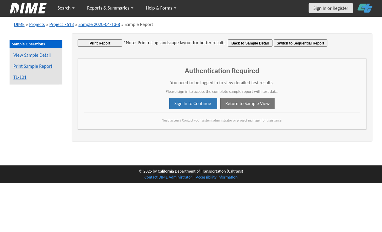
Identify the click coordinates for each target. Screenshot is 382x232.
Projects (37, 24)
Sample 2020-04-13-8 (99, 24)
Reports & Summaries (110, 8)
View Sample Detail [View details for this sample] (32, 55)
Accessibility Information (217, 177)
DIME (19, 24)
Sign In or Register (330, 8)
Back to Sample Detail (250, 43)
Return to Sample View (247, 103)
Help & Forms (161, 8)
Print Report (100, 43)
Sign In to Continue (193, 103)
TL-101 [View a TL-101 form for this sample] (20, 77)
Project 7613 (61, 24)
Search (66, 8)
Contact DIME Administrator (168, 177)
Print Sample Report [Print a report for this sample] (32, 66)
